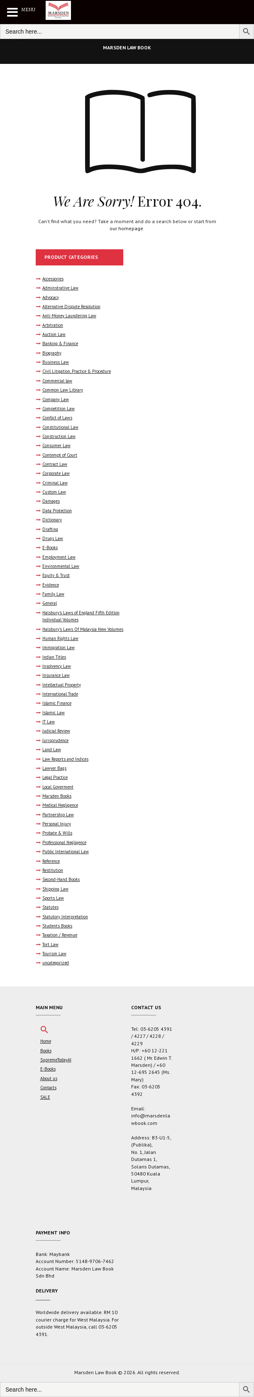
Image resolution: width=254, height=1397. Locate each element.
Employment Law (59, 557)
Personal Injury (56, 824)
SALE (45, 1097)
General (49, 603)
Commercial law (57, 381)
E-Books (50, 547)
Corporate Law (56, 473)
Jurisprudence (55, 740)
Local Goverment (57, 787)
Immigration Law (58, 647)
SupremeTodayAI (55, 1060)
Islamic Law (53, 713)
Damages (51, 501)
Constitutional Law (60, 427)
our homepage (126, 228)
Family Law (53, 594)
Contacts (48, 1087)
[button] (44, 1032)
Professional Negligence (64, 842)
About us (48, 1078)
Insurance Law (56, 675)
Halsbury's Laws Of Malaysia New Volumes (82, 629)
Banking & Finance (60, 343)
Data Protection (57, 511)
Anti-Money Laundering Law (69, 316)
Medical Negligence (60, 805)
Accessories (53, 279)
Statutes (50, 907)
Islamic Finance (56, 703)
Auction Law (54, 334)
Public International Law (65, 851)
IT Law (48, 722)
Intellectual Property (61, 685)
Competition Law (58, 408)
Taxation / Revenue (59, 935)
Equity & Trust (56, 575)
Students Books (57, 926)
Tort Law (50, 944)
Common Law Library (62, 390)
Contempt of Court (59, 455)
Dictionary (52, 520)
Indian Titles (54, 657)
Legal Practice (55, 777)
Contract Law (54, 464)
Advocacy (50, 297)
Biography (51, 353)
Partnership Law (58, 815)
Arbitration (52, 325)
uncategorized (55, 963)
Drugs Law (52, 538)
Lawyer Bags (54, 768)
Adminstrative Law (60, 288)
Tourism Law (54, 953)
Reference (51, 861)
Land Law (51, 749)
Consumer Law (56, 445)
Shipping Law (55, 889)
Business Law (55, 362)
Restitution (52, 870)
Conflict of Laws (57, 418)
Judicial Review (56, 731)
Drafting (50, 529)
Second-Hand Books (61, 879)
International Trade (60, 694)
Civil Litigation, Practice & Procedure (76, 371)
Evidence (50, 585)
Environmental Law (60, 566)
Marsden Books (56, 796)
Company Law (55, 399)
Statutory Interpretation (65, 917)
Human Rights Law (60, 638)
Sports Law (53, 898)
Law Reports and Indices (65, 759)
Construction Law (59, 436)
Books (45, 1051)
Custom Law (54, 492)
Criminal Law (55, 483)
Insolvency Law (56, 666)
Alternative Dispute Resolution (71, 306)
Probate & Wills (57, 833)
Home (45, 1041)
